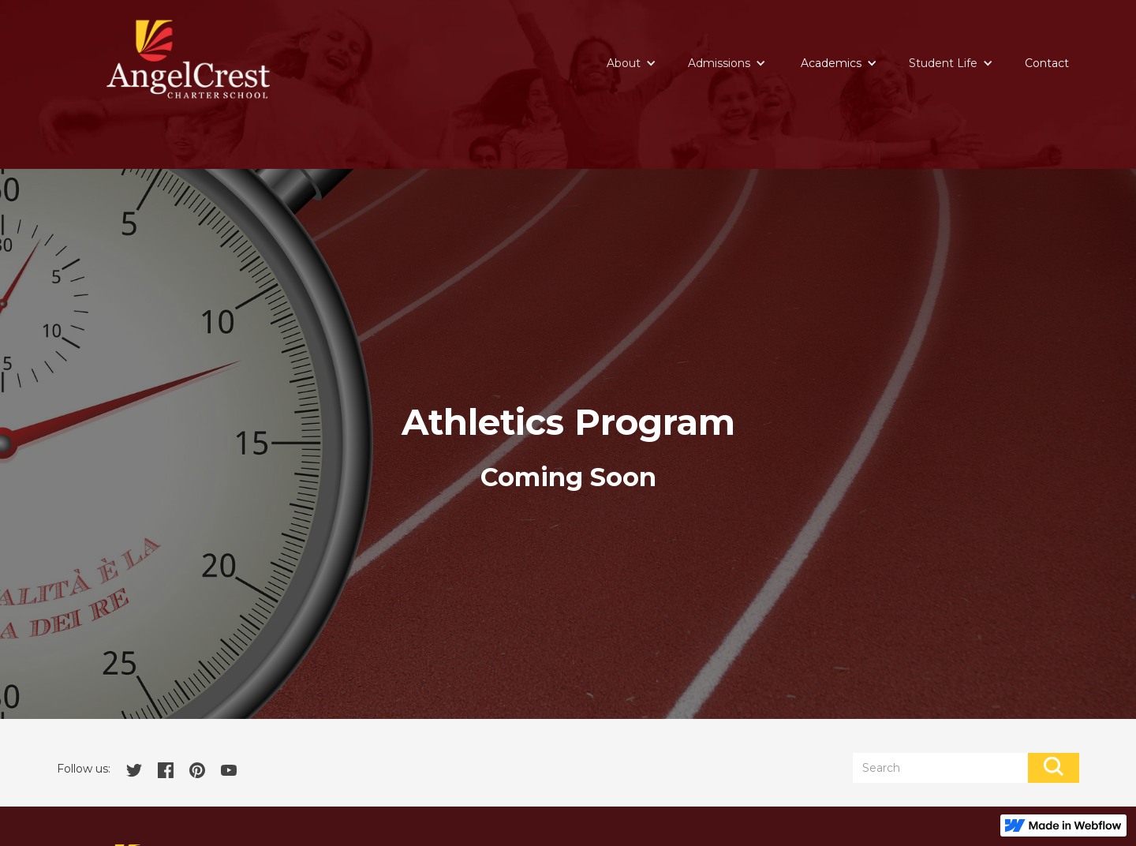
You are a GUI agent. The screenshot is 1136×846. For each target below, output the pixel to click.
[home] (188, 59)
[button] (631, 63)
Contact (1047, 63)
